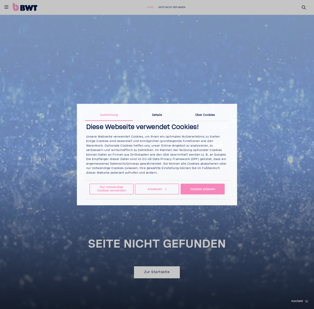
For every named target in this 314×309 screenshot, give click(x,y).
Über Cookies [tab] (205, 115)
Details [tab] (157, 115)
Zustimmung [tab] (109, 115)
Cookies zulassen (202, 189)
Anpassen (157, 189)
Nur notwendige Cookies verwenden (111, 188)
